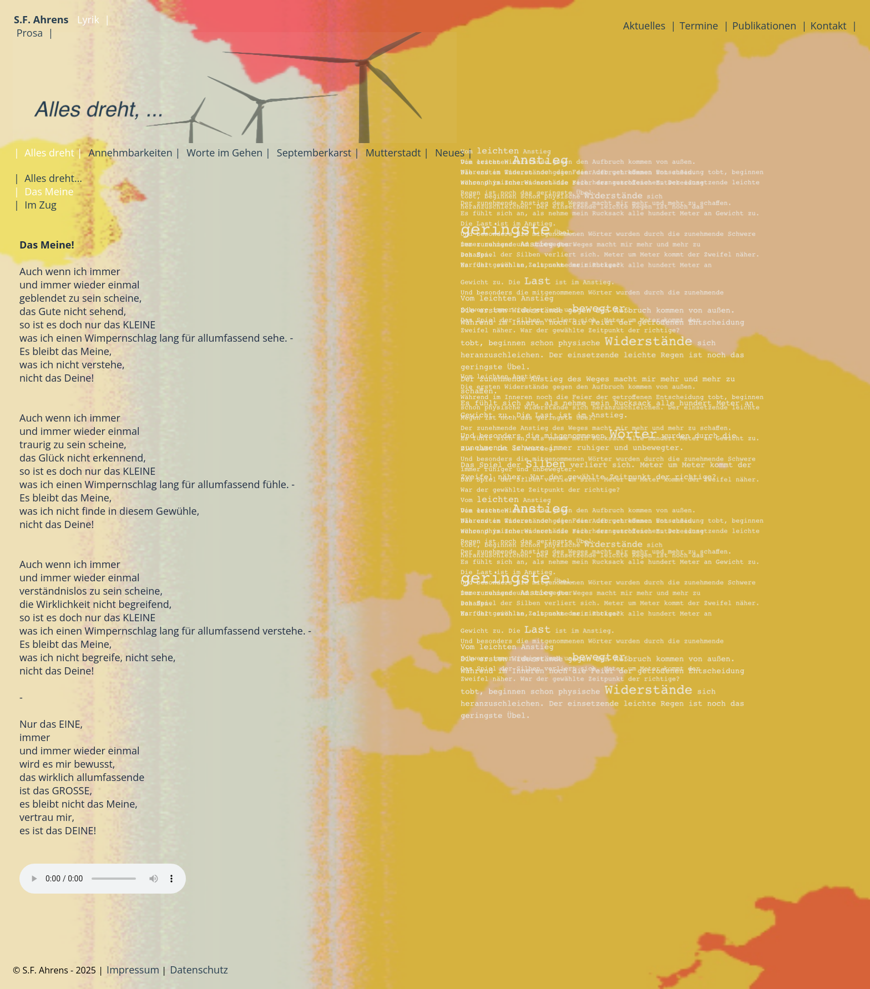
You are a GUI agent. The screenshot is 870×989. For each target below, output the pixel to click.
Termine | (704, 25)
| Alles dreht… (48, 178)
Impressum (133, 969)
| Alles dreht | (48, 152)
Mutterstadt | (396, 152)
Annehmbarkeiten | (133, 152)
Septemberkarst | (317, 152)
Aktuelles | (649, 25)
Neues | (452, 152)
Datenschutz (199, 969)
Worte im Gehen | (227, 152)
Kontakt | (834, 25)
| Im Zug (35, 204)
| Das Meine (44, 191)
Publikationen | (769, 25)
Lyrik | (92, 19)
